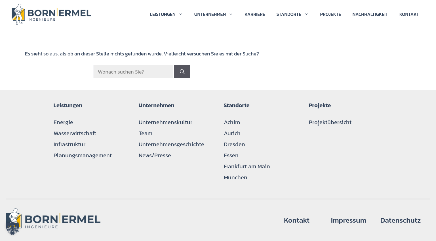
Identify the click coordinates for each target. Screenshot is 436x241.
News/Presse (155, 155)
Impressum (349, 220)
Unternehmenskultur (165, 122)
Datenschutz (400, 220)
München (235, 177)
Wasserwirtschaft (75, 133)
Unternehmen (216, 14)
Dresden (234, 144)
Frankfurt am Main (247, 166)
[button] (12, 228)
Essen (231, 155)
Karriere (255, 14)
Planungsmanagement (83, 155)
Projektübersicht (330, 122)
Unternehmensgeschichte (171, 144)
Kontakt (409, 14)
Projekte (330, 14)
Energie (63, 122)
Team (145, 133)
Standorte (296, 14)
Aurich (232, 133)
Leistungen (169, 14)
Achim (232, 122)
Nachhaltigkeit (370, 14)
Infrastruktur (69, 144)
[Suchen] (182, 71)
